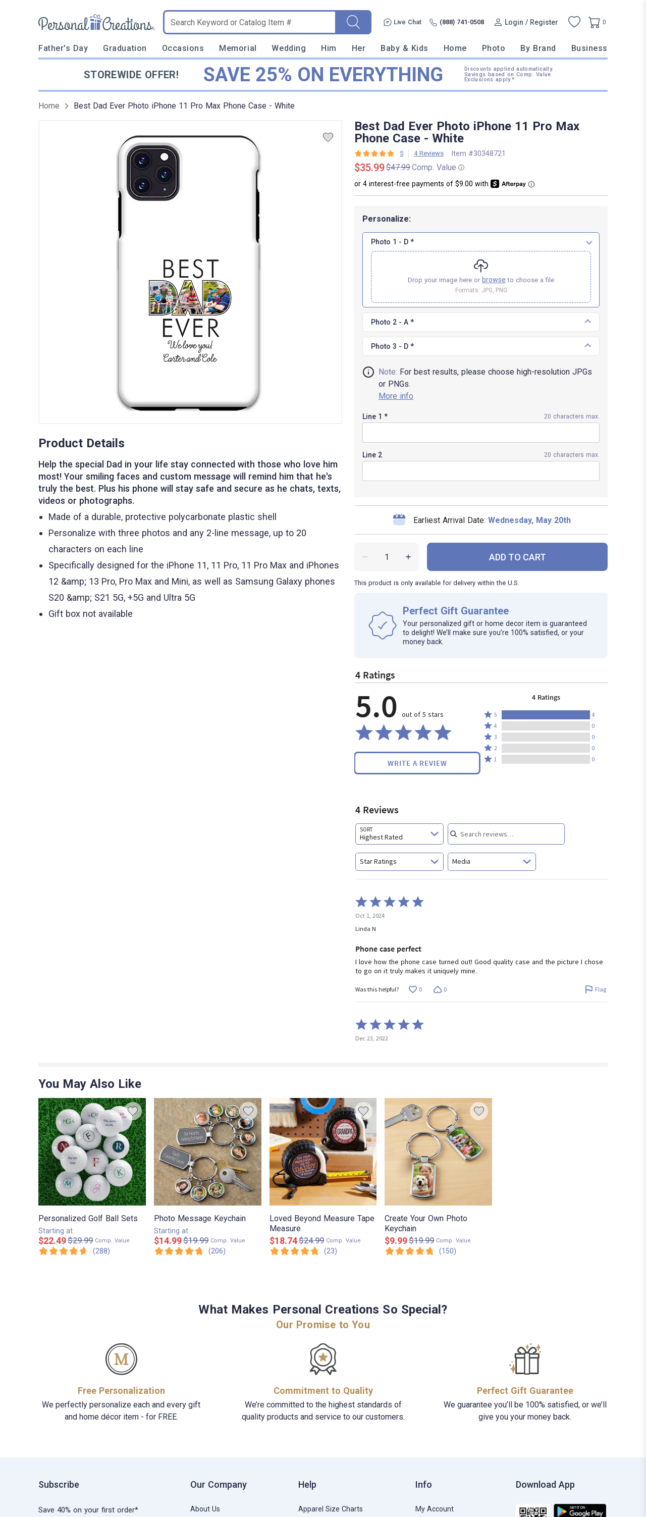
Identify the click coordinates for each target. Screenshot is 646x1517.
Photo (494, 48)
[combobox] (399, 834)
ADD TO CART (517, 557)
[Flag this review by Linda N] (595, 990)
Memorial (237, 48)
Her (359, 48)
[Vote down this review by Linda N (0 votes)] (440, 990)
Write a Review (417, 763)
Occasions (183, 48)
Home (455, 48)
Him (329, 48)
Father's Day (63, 48)
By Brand (538, 48)
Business (589, 48)
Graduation (124, 48)
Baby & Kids (404, 48)
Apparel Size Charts (330, 1509)
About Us (205, 1509)
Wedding (289, 48)
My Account (434, 1509)
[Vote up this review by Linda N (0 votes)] (415, 990)
